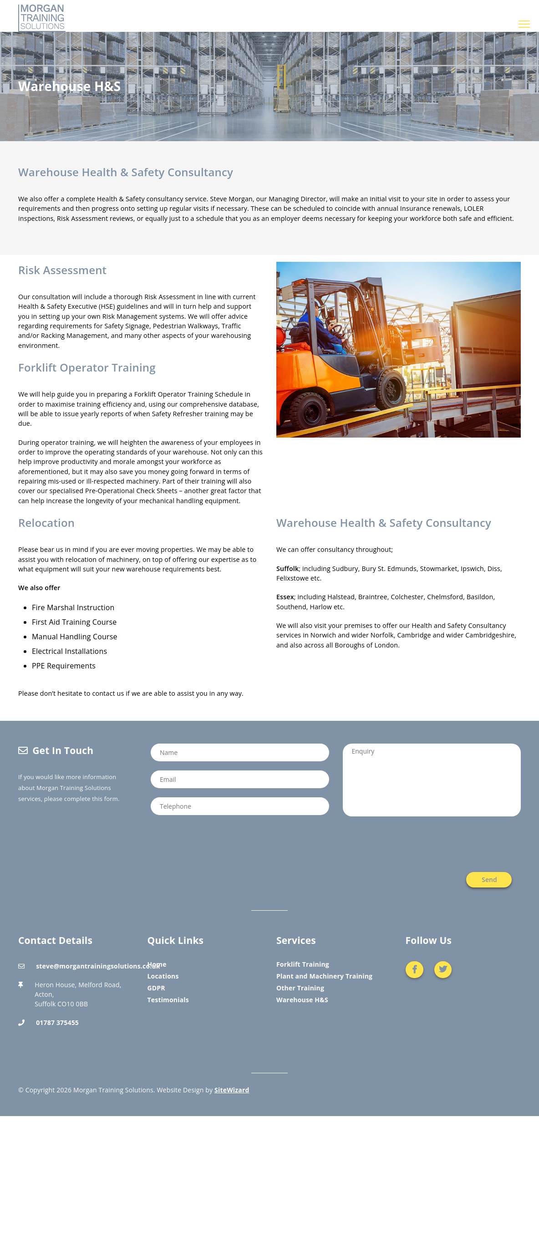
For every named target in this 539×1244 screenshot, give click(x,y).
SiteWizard (231, 1090)
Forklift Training (302, 964)
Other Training (300, 988)
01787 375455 (57, 1022)
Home (157, 964)
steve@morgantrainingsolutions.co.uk (98, 966)
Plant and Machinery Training (324, 976)
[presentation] (451, 844)
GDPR (156, 988)
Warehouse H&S (302, 999)
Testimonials (168, 999)
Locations (163, 976)
